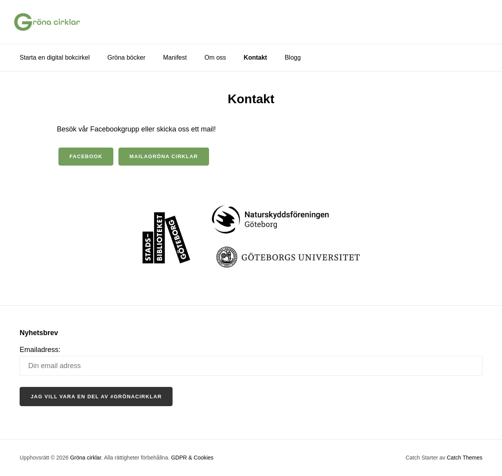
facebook (85, 156)
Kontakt (255, 57)
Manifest (175, 57)
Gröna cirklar (85, 457)
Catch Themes (464, 457)
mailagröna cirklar (163, 156)
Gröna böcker (126, 57)
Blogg (293, 57)
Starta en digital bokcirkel (55, 57)
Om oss (215, 57)
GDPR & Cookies (192, 457)
